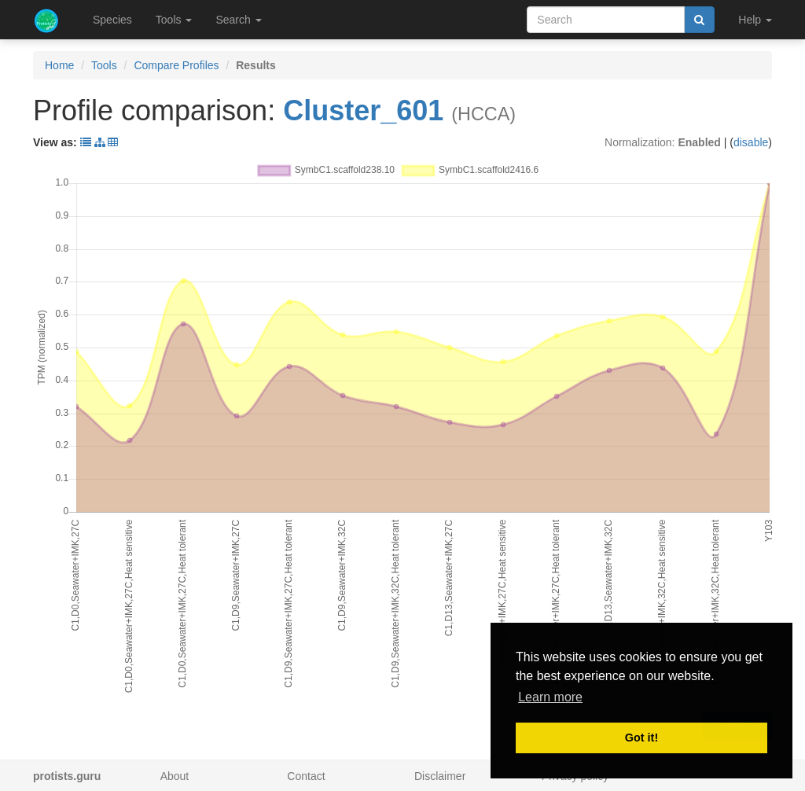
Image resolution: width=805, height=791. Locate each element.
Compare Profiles (176, 65)
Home (59, 65)
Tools (104, 65)
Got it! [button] (641, 737)
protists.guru (67, 776)
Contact (306, 776)
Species (112, 19)
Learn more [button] (550, 697)
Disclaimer (439, 776)
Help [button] (755, 19)
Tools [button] (174, 19)
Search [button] (238, 19)
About (174, 776)
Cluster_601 (363, 110)
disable (750, 142)
